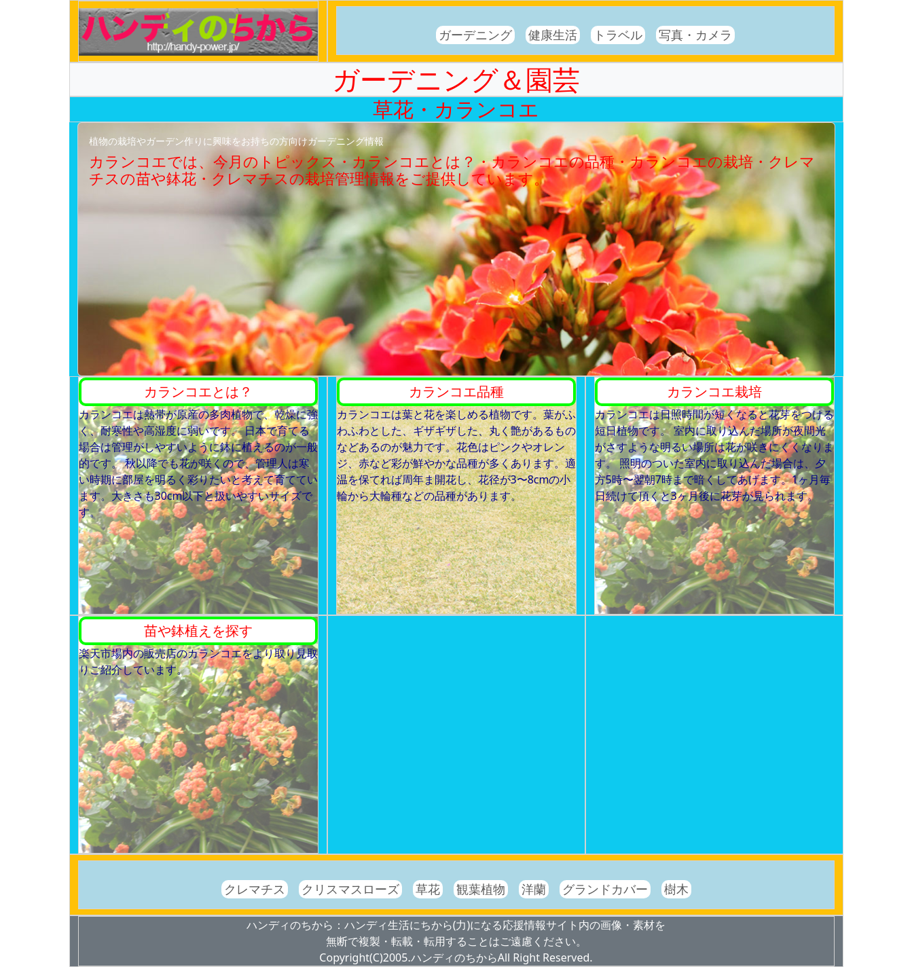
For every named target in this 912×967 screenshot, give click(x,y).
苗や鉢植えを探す (198, 630)
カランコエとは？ (198, 391)
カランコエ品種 (456, 391)
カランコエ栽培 (714, 391)
